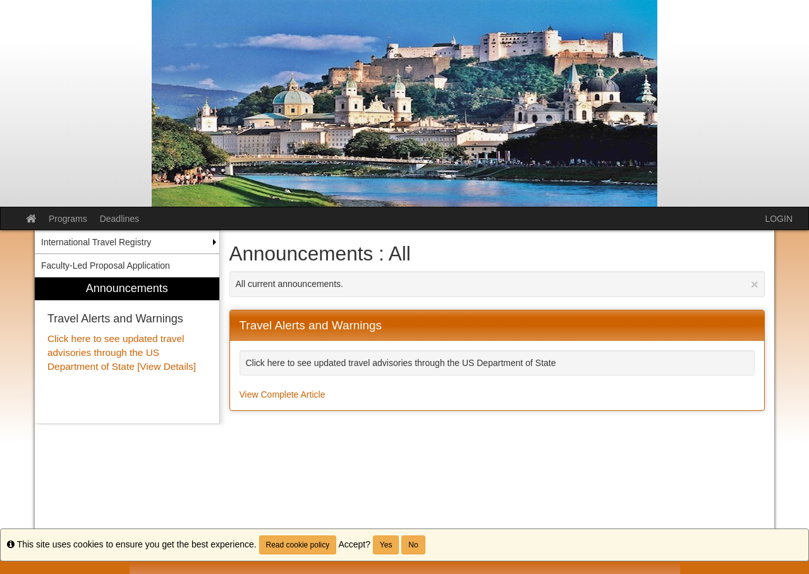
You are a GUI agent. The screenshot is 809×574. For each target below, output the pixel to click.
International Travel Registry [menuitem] (96, 242)
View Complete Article (282, 394)
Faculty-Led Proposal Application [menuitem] (105, 265)
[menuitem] (127, 351)
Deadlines (119, 219)
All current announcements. (497, 284)
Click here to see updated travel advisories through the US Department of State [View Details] (121, 352)
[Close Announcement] (754, 284)
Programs (68, 219)
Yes (386, 544)
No (413, 544)
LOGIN (779, 219)
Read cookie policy (298, 544)
